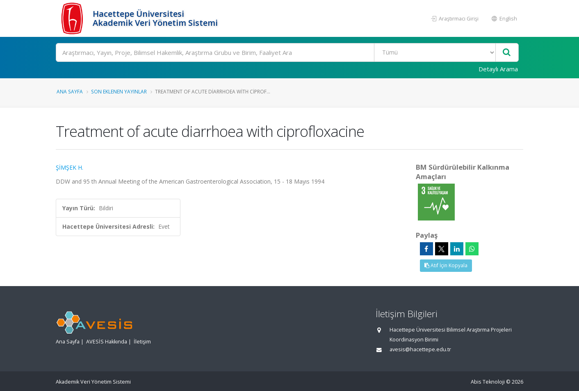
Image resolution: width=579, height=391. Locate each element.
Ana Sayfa (70, 91)
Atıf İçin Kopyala (445, 265)
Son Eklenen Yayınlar (119, 91)
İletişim (142, 341)
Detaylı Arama (498, 69)
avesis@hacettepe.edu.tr (420, 349)
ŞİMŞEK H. (69, 167)
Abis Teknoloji (488, 381)
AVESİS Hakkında (106, 341)
